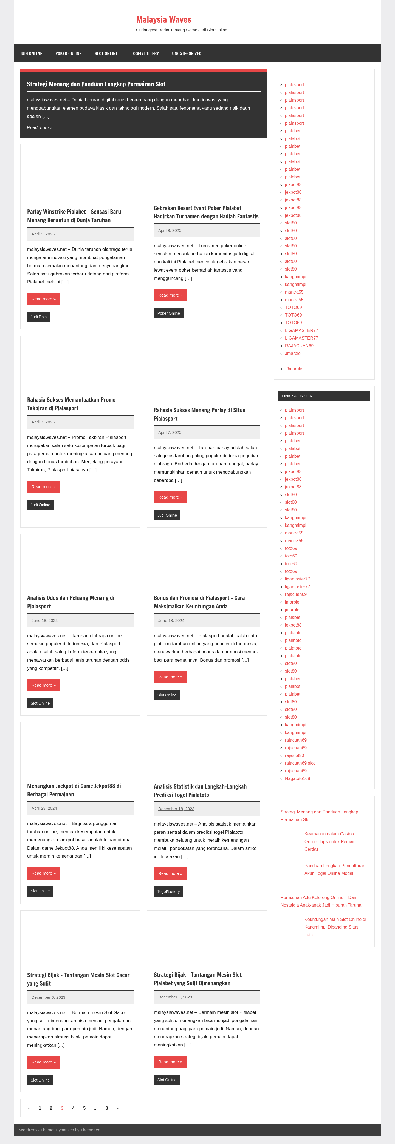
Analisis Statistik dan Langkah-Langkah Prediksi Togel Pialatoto (203, 797)
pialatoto (293, 632)
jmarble (292, 602)
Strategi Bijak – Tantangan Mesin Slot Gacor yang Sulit (74, 986)
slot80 (291, 223)
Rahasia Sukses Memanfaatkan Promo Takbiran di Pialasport (74, 409)
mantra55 (294, 292)
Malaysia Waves (171, 18)
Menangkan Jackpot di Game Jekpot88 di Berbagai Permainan (77, 796)
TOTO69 (293, 307)
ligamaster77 (297, 579)
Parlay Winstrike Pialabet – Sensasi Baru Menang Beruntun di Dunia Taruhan (77, 215)
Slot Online (106, 53)
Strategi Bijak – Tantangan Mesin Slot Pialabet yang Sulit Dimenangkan (201, 986)
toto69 (291, 548)
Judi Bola (39, 317)
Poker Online (68, 53)
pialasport (294, 84)
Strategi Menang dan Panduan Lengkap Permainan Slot (115, 83)
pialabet (292, 131)
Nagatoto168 (297, 778)
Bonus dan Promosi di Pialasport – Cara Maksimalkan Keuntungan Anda (203, 608)
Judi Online (31, 53)
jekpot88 (293, 184)
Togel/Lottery (145, 53)
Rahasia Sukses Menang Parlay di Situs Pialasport (203, 419)
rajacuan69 (296, 594)
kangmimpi (295, 276)
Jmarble (293, 353)
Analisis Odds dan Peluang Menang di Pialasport (74, 608)
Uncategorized (186, 53)
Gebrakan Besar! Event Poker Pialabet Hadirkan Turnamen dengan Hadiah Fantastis (201, 216)
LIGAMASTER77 (301, 330)
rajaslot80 (294, 755)
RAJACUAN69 (299, 345)
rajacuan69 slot (300, 763)
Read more (38, 127)
